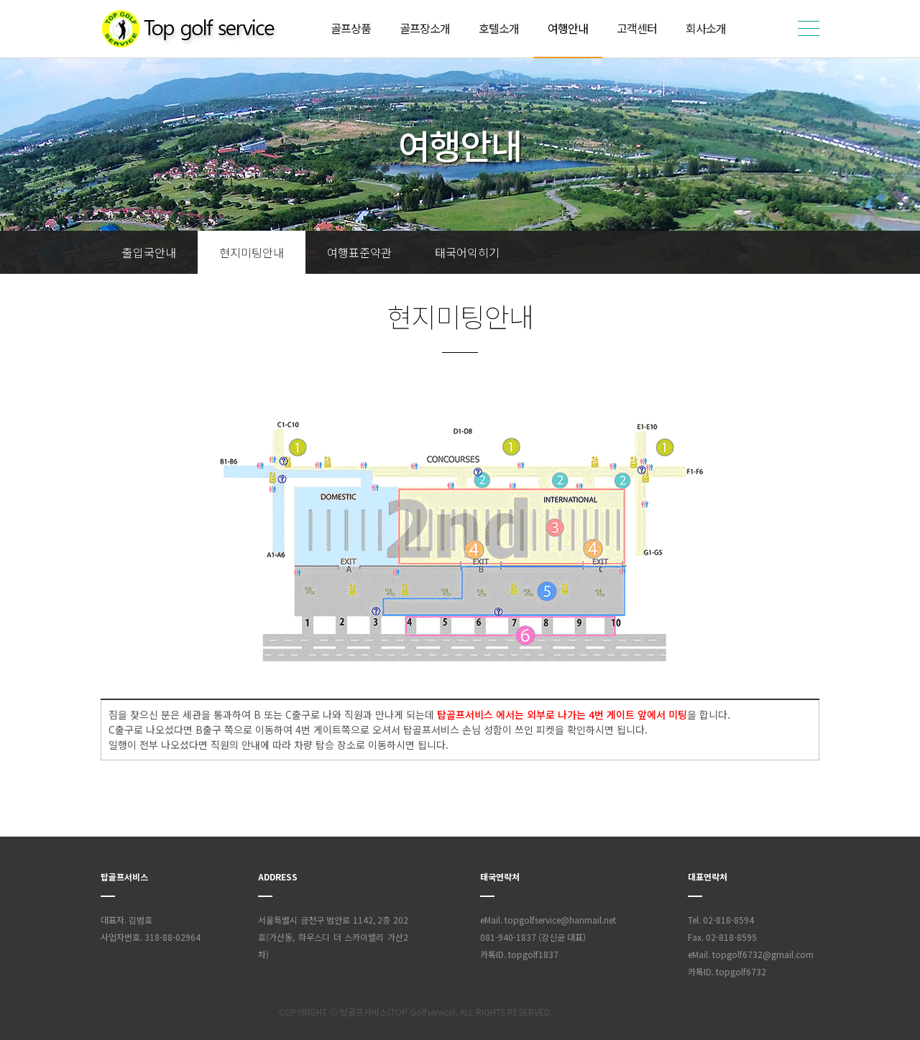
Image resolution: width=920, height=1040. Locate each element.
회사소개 (706, 28)
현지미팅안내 (251, 252)
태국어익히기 (467, 252)
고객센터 (637, 28)
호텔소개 (499, 28)
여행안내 (568, 28)
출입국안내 (149, 252)
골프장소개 (425, 28)
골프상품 (351, 28)
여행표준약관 (359, 252)
